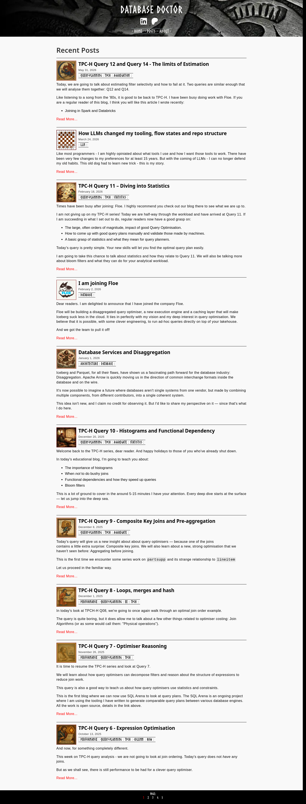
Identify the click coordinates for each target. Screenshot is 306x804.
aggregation (122, 75)
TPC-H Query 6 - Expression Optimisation (126, 728)
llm (83, 144)
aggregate (120, 442)
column (139, 739)
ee (126, 601)
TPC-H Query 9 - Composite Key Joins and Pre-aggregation (146, 521)
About (164, 31)
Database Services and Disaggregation (124, 352)
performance (89, 601)
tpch (108, 75)
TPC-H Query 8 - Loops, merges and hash (126, 590)
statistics (120, 197)
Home (138, 31)
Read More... (67, 119)
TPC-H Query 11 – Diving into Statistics (123, 186)
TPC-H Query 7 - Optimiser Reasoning (122, 646)
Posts (151, 31)
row (149, 739)
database (86, 295)
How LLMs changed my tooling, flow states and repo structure (152, 133)
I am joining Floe (98, 283)
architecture (89, 363)
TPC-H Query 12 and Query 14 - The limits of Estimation (143, 64)
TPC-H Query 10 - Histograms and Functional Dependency (146, 430)
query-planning (91, 75)
